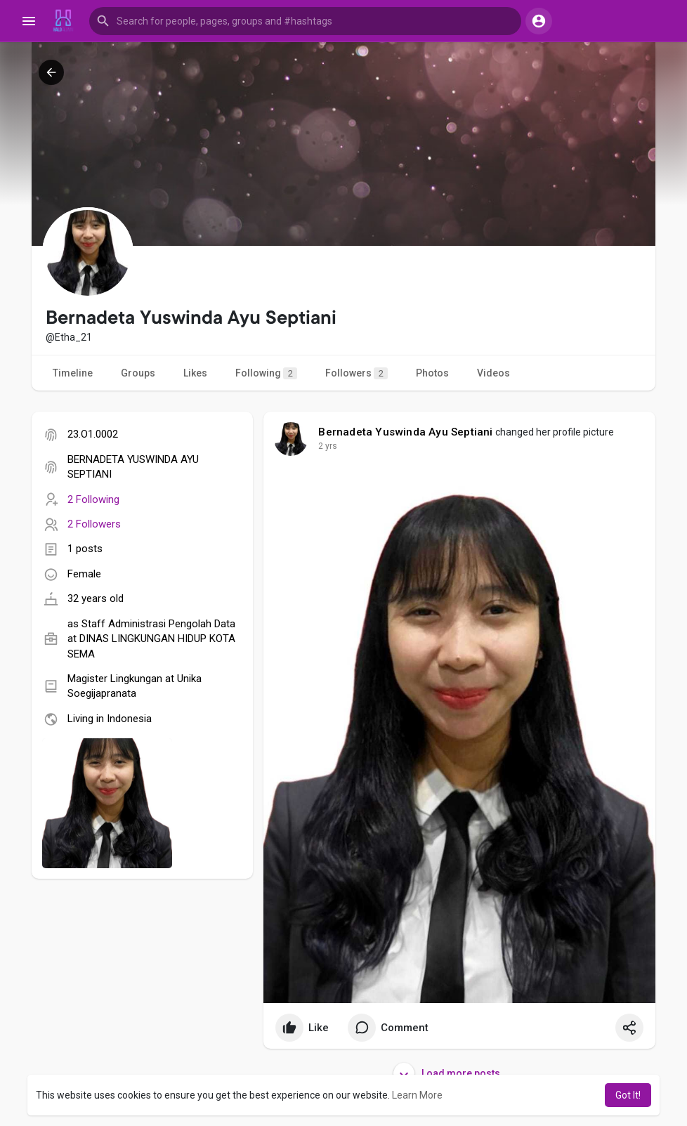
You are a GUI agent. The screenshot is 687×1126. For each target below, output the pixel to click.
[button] (305, 21)
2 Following (93, 499)
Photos (432, 373)
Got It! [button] (628, 1095)
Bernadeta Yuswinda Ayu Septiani (405, 432)
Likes (195, 373)
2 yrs (327, 446)
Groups (138, 373)
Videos (493, 373)
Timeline (73, 373)
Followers (356, 373)
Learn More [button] (417, 1095)
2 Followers (94, 524)
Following (266, 373)
